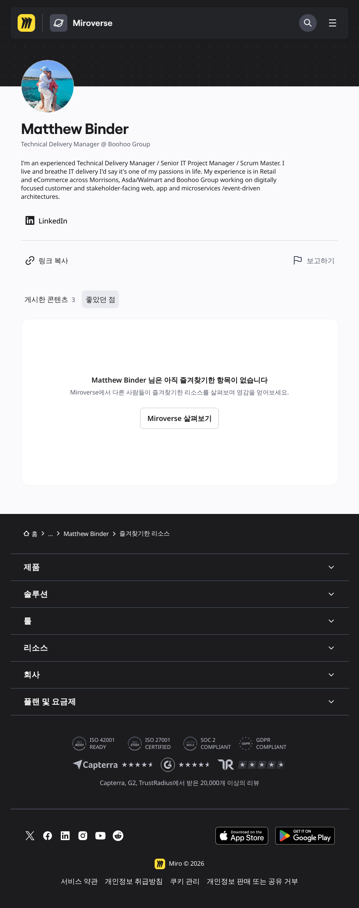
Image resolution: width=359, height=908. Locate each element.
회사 (180, 675)
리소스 (180, 648)
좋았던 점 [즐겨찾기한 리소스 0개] (100, 299)
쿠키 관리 (185, 881)
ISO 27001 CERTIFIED (158, 744)
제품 (180, 567)
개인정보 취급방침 (134, 881)
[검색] (308, 23)
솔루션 (180, 594)
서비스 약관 (79, 881)
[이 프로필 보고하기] (313, 260)
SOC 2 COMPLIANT (216, 744)
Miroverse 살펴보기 (179, 418)
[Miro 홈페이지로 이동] (26, 23)
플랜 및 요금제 (180, 701)
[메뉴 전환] (332, 23)
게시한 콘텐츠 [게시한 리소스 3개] (50, 299)
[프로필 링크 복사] (46, 260)
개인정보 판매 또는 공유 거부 (252, 881)
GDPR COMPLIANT (271, 744)
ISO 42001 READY (102, 744)
